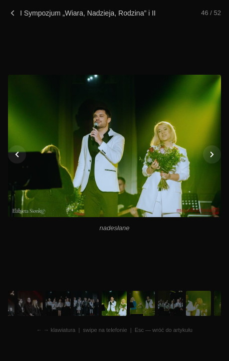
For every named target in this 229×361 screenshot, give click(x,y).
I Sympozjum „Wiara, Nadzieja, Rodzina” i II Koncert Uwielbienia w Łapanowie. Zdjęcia (82, 13)
